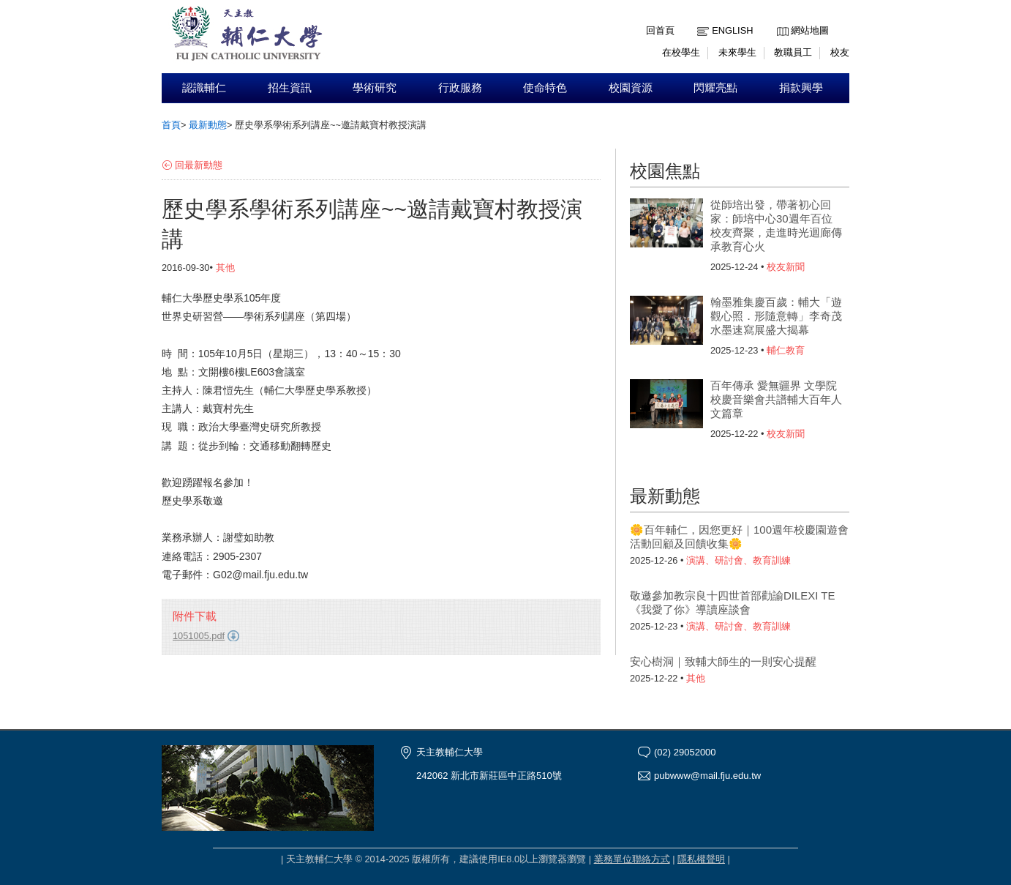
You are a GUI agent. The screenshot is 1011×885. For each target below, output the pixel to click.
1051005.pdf (199, 635)
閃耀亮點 (715, 88)
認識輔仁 (204, 88)
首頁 (171, 124)
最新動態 (208, 124)
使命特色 (545, 88)
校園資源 (631, 88)
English (732, 30)
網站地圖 (810, 30)
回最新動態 (198, 165)
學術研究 (374, 88)
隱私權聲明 (701, 859)
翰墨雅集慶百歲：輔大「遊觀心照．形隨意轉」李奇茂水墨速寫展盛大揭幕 (776, 316)
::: (780, 19)
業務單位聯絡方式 (632, 859)
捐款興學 (801, 88)
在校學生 (681, 52)
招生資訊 (290, 88)
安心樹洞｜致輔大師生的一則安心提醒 (723, 661)
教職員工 (793, 52)
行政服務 (460, 88)
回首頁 (660, 30)
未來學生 (737, 52)
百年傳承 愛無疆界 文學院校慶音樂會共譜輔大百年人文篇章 (776, 399)
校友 (839, 52)
